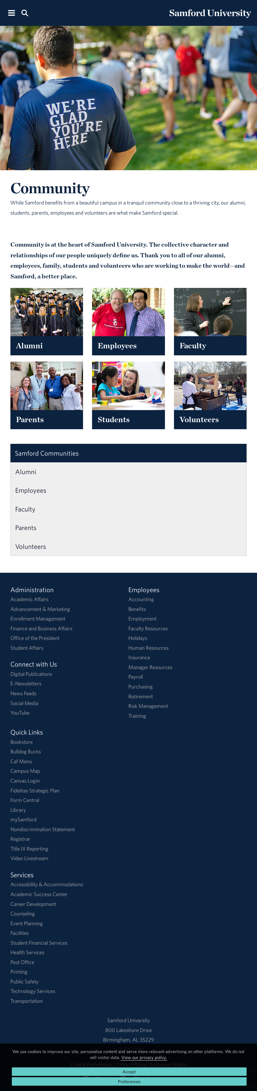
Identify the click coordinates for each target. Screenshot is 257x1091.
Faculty (25, 509)
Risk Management (148, 706)
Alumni (25, 471)
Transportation (26, 1000)
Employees (30, 490)
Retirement (140, 696)
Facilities (19, 932)
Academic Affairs (29, 599)
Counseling (22, 913)
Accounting (141, 599)
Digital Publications (31, 673)
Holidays (137, 638)
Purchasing (140, 686)
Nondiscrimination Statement (42, 829)
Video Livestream (29, 858)
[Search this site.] (25, 12)
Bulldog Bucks (25, 751)
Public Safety (24, 981)
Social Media (24, 703)
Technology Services (32, 991)
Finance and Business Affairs (41, 628)
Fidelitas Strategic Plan (34, 790)
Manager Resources (150, 667)
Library (18, 809)
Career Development (33, 904)
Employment (142, 618)
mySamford (23, 819)
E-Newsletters (25, 683)
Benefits (137, 609)
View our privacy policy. (144, 1057)
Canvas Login (25, 780)
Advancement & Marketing (40, 609)
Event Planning (26, 923)
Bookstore (21, 741)
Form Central (24, 800)
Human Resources (148, 647)
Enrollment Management (37, 618)
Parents (26, 527)
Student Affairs (26, 647)
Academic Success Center (39, 894)
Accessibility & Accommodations (46, 884)
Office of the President (34, 638)
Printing (19, 971)
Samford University (128, 1020)
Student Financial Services (38, 942)
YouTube (20, 712)
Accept (129, 1071)
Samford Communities (47, 453)
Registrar (20, 838)
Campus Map (25, 770)
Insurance (139, 657)
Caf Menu (21, 761)
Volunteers (30, 546)
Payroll (135, 676)
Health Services (27, 952)
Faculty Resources (148, 628)
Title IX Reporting (29, 848)
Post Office (22, 962)
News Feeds (23, 693)
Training (137, 715)
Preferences (129, 1081)
